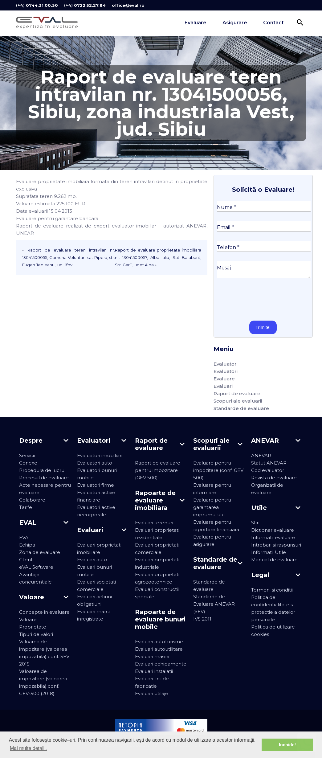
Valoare (28, 619)
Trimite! (263, 327)
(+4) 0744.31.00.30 (37, 5)
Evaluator (225, 364)
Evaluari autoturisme (159, 642)
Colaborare (32, 500)
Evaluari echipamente (160, 664)
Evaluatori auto (94, 463)
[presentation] (264, 299)
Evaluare (195, 23)
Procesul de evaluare (44, 478)
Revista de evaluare (274, 478)
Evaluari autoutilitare (159, 649)
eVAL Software (36, 567)
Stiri (255, 523)
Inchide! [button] (287, 744)
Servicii (27, 455)
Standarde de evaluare (241, 408)
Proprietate (32, 627)
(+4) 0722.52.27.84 (85, 5)
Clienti (26, 560)
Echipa (27, 545)
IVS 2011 (202, 619)
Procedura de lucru (41, 470)
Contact (273, 23)
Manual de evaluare (274, 560)
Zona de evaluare (39, 552)
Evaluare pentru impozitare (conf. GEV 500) (218, 470)
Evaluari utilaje (151, 693)
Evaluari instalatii (154, 671)
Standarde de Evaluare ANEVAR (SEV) (214, 604)
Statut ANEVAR (269, 463)
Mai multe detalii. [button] (28, 748)
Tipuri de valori (36, 634)
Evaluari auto (92, 560)
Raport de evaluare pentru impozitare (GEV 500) (157, 470)
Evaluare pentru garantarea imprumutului (212, 507)
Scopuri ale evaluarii (238, 401)
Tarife (25, 507)
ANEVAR (261, 455)
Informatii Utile (268, 552)
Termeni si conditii (272, 590)
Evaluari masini (152, 656)
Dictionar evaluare (272, 530)
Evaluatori (226, 371)
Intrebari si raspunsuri (276, 545)
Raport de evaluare (237, 393)
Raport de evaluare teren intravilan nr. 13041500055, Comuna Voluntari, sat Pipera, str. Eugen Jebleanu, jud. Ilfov (68, 257)
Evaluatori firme (95, 485)
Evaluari (223, 386)
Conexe (28, 463)
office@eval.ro (128, 5)
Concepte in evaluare (44, 612)
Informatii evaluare (273, 537)
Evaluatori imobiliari (99, 455)
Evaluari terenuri (154, 523)
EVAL (25, 537)
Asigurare (234, 23)
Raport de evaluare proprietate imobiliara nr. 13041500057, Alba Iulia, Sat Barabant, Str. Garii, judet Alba (158, 257)
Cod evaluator (267, 470)
